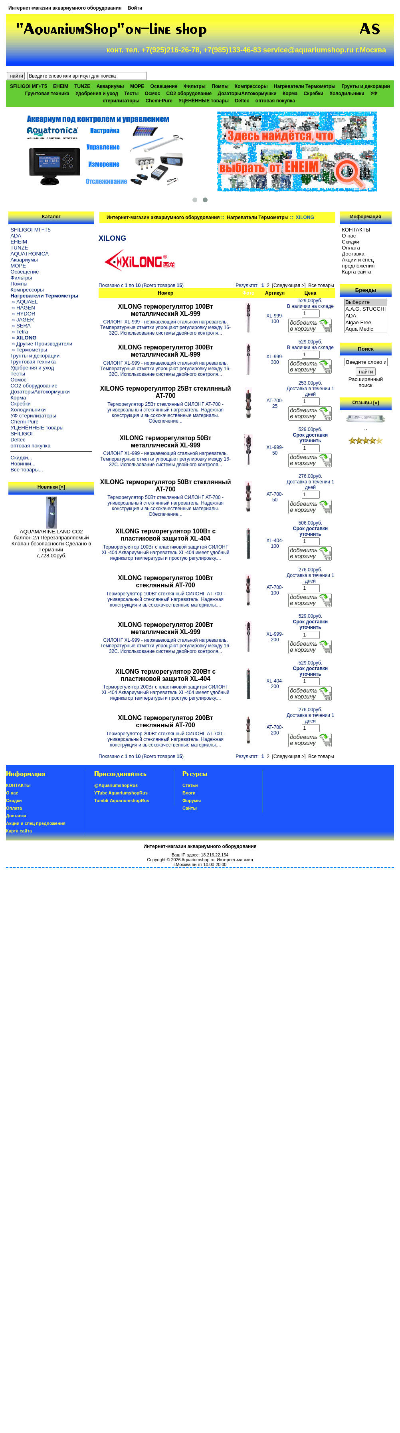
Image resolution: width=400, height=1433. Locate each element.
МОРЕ (137, 86)
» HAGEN (22, 308)
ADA (15, 236)
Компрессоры (251, 86)
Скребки (313, 93)
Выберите (366, 302)
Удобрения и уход (96, 93)
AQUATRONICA (29, 254)
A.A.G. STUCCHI (366, 309)
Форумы (191, 800)
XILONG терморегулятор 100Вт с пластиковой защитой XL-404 (165, 535)
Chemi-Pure (159, 101)
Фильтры (195, 86)
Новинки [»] (51, 487)
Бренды (365, 290)
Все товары (321, 285)
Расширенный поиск (366, 382)
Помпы (220, 86)
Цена (311, 293)
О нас (349, 236)
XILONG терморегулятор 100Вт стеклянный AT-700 (165, 582)
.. (366, 425)
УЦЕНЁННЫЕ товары (203, 101)
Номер (165, 293)
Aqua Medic (366, 329)
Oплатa (351, 248)
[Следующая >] (289, 285)
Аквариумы (110, 86)
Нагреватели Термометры (257, 217)
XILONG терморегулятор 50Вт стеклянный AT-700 (165, 486)
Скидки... (21, 458)
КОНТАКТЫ (356, 230)
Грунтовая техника (47, 93)
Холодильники (346, 93)
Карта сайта (356, 272)
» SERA (20, 326)
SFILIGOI (21, 434)
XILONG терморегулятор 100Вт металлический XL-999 (165, 310)
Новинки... (23, 464)
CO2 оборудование (189, 93)
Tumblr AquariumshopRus (121, 800)
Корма (290, 93)
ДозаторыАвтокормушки (247, 93)
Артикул (275, 293)
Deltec (242, 101)
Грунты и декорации (366, 86)
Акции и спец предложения (358, 263)
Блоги (189, 792)
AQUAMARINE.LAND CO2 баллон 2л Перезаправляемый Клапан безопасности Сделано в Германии (51, 538)
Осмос (152, 93)
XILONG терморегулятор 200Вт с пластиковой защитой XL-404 (165, 675)
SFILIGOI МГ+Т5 (28, 86)
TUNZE (82, 86)
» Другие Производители (41, 344)
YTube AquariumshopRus (121, 792)
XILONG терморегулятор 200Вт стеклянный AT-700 (165, 721)
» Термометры (28, 350)
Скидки (350, 242)
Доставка (353, 254)
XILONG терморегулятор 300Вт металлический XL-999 (165, 351)
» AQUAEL (24, 302)
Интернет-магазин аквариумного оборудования (64, 8)
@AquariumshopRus (116, 785)
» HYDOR (22, 314)
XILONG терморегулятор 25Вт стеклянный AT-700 (165, 392)
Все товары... (26, 470)
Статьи (190, 785)
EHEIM (60, 86)
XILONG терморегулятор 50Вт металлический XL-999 (166, 442)
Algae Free (366, 322)
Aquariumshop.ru (198, 859)
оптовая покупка (275, 101)
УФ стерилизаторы (33, 416)
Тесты (131, 93)
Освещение (164, 86)
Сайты (189, 808)
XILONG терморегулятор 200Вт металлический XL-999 (165, 628)
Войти (135, 8)
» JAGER (22, 320)
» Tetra (19, 332)
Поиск (366, 349)
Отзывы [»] (365, 402)
